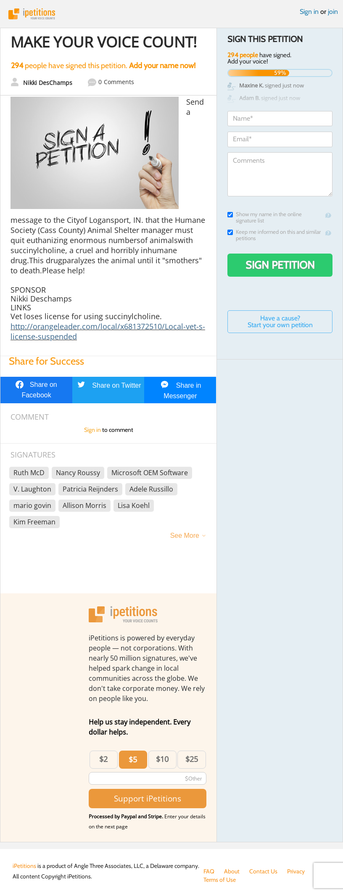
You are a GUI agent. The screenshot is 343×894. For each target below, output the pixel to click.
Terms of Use (219, 879)
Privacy (296, 871)
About (232, 871)
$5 (133, 759)
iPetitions (171, 13)
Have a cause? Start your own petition (280, 321)
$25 (191, 759)
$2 (103, 759)
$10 (162, 759)
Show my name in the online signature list (264, 217)
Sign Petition (280, 265)
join (333, 12)
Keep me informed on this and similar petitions (274, 235)
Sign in (309, 12)
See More (184, 535)
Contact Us (263, 871)
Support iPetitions (147, 798)
